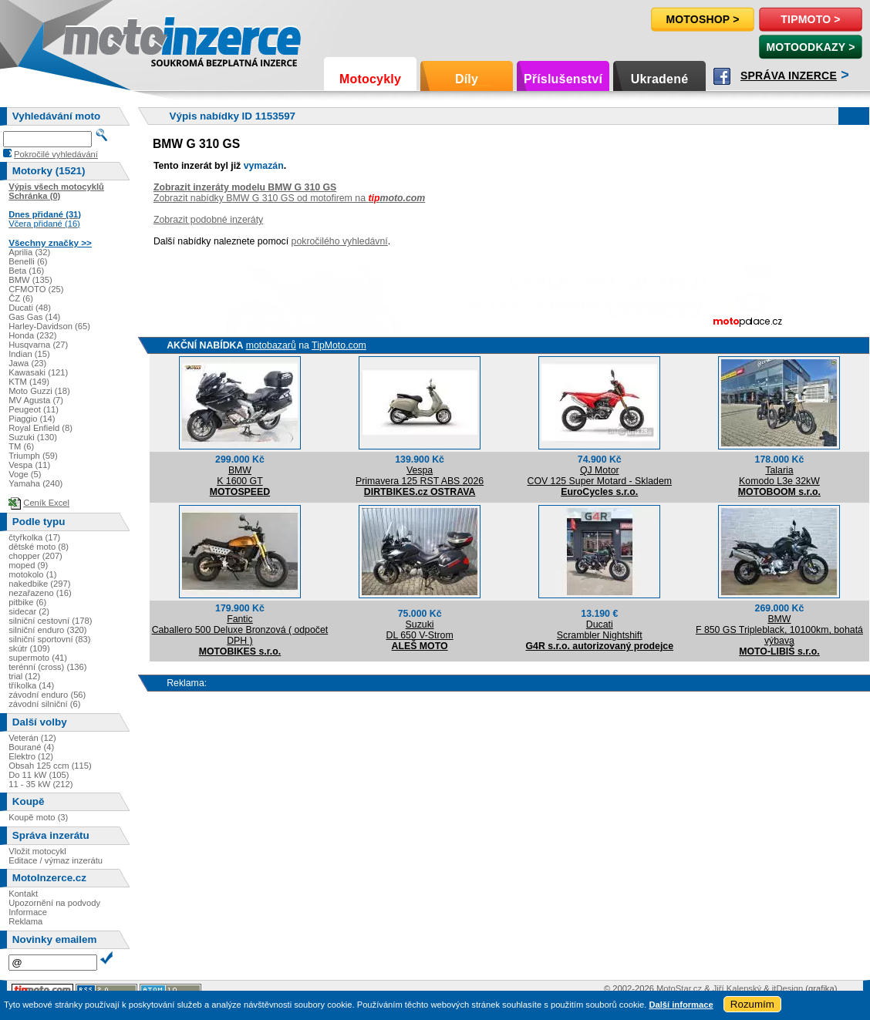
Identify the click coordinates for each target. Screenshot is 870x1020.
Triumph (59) (33, 455)
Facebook (721, 76)
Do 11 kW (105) (38, 774)
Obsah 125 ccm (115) (50, 765)
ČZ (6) (20, 298)
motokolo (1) (32, 574)
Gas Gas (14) (34, 316)
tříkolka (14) (31, 685)
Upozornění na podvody (54, 902)
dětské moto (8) (38, 546)
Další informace (681, 1004)
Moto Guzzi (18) (39, 391)
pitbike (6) (27, 602)
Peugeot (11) (33, 409)
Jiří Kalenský (737, 988)
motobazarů (271, 345)
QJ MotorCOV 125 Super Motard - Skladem (600, 475)
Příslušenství (563, 79)
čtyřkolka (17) (34, 537)
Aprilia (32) (29, 252)
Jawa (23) (27, 363)
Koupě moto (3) (38, 817)
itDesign (787, 988)
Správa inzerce (788, 75)
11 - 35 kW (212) (40, 784)
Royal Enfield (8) (40, 428)
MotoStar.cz (679, 988)
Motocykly (370, 79)
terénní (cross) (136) (47, 667)
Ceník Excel (46, 502)
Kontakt (23, 893)
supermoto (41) (37, 657)
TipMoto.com (339, 345)
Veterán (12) (32, 737)
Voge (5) (24, 474)
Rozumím (752, 1004)
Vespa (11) (29, 465)
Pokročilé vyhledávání (56, 154)
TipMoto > (810, 19)
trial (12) (24, 676)
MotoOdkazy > (810, 47)
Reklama (25, 921)
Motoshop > (702, 19)
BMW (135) (30, 279)
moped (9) (28, 565)
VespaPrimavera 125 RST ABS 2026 (420, 475)
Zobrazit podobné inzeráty (208, 219)
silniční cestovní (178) (50, 620)
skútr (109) (28, 648)
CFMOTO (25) (35, 289)
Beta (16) (26, 270)
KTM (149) (28, 381)
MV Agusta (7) (35, 400)
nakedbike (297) (39, 583)
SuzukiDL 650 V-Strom (420, 630)
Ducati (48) (29, 307)
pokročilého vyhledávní (340, 241)
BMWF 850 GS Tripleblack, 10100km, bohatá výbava (779, 630)
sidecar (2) (28, 611)
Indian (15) (29, 354)
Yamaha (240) (35, 483)
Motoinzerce (95, 38)
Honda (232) (32, 335)
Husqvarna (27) (38, 344)
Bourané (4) (31, 747)
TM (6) (21, 446)
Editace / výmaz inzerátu (55, 860)
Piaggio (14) (31, 418)
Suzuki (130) (32, 437)
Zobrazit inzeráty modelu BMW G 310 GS (244, 187)
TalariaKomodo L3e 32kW (779, 475)
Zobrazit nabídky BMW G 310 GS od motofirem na (289, 198)
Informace (27, 912)
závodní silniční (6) (44, 704)
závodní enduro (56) (47, 694)
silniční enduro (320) (47, 630)
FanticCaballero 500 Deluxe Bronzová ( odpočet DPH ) (240, 630)
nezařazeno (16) (39, 593)
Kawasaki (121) (38, 372)
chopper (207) (35, 555)
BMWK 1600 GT (240, 475)
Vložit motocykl (37, 851)
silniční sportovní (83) (49, 639)
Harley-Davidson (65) (49, 326)
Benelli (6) (27, 261)
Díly (466, 79)
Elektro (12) (30, 756)
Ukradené (660, 79)
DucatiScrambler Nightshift (599, 630)
